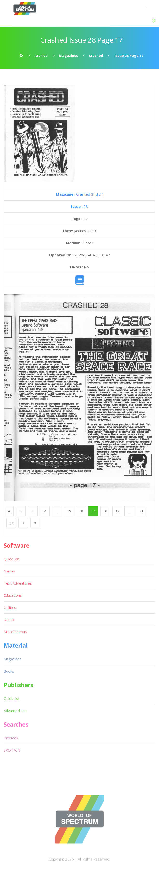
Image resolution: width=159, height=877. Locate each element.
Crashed (96, 55)
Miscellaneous (15, 631)
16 (81, 511)
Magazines (68, 55)
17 (93, 511)
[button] (153, 20)
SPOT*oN (12, 750)
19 (117, 511)
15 (69, 511)
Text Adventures (18, 583)
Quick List (12, 558)
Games (9, 571)
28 (79, 206)
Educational (13, 595)
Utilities (10, 607)
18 (105, 511)
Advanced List (15, 710)
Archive (41, 55)
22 (11, 523)
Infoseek (11, 738)
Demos (10, 619)
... (57, 511)
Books (9, 671)
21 (141, 511)
